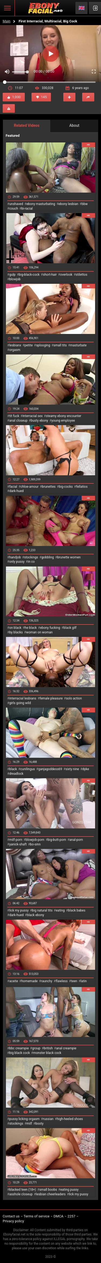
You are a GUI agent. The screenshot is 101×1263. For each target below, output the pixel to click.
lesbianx (15, 345)
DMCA (59, 1216)
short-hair (50, 275)
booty (39, 1123)
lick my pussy (19, 910)
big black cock (19, 1053)
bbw (85, 204)
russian (48, 1119)
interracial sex (33, 416)
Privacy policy (13, 1221)
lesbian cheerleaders (50, 1194)
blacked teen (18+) (22, 1190)
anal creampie (66, 1048)
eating (60, 910)
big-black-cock (29, 275)
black (13, 769)
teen (74, 981)
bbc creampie (19, 1048)
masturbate (78, 345)
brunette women (69, 557)
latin (84, 981)
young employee (63, 420)
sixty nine (72, 769)
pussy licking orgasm (24, 1119)
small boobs (48, 1190)
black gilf (70, 628)
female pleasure (51, 698)
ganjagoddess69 (50, 769)
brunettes (48, 487)
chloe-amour (29, 487)
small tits (60, 345)
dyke (85, 769)
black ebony (35, 915)
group (36, 1048)
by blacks (16, 632)
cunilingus (27, 769)
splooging (43, 345)
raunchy (46, 981)
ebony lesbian (68, 204)
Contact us (11, 1216)
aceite (13, 981)
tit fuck (14, 416)
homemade (29, 981)
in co (31, 562)
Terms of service (37, 1216)
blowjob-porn (35, 840)
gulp (12, 275)
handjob (15, 557)
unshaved (16, 204)
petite (29, 345)
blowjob (14, 279)
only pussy (16, 562)
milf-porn (15, 840)
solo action (74, 698)
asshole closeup (21, 1194)
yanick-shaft (18, 844)
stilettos (81, 275)
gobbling (47, 557)
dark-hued (16, 491)
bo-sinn (35, 844)
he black (31, 628)
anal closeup (18, 420)
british (48, 1048)
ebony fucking (50, 628)
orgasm (14, 350)
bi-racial (27, 208)
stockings (31, 557)
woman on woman (39, 632)
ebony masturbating (40, 204)
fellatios (82, 487)
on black (15, 628)
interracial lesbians (22, 698)
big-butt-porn (57, 840)
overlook (66, 275)
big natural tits (42, 910)
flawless (62, 981)
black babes (76, 910)
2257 (71, 1216)
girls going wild (20, 703)
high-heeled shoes (70, 1119)
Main (7, 21)
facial (13, 487)
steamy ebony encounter (63, 416)
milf (29, 1123)
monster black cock (47, 1053)
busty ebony (39, 420)
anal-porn (76, 840)
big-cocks (66, 487)
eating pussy (69, 1190)
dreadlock (16, 774)
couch (13, 208)
